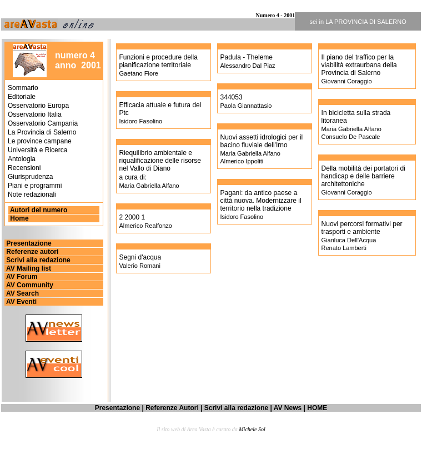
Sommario (23, 88)
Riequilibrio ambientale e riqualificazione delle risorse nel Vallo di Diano (160, 160)
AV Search (21, 293)
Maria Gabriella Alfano (149, 185)
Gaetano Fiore (138, 73)
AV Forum (20, 277)
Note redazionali (32, 194)
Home (19, 218)
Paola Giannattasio (246, 105)
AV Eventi (20, 302)
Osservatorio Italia (35, 114)
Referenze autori (31, 252)
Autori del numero (37, 210)
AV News (288, 408)
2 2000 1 (132, 217)
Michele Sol (252, 429)
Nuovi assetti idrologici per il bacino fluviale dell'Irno (261, 141)
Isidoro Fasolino (141, 121)
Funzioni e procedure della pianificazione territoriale (158, 61)
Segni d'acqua (140, 257)
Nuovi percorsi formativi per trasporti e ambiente (362, 228)
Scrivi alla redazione (37, 260)
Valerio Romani (139, 265)
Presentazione (28, 243)
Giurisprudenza (30, 177)
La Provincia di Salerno (42, 132)
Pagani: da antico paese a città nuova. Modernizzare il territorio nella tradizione (261, 200)
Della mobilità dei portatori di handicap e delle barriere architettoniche (363, 176)
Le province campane (40, 141)
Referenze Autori (172, 408)
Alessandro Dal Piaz (247, 65)
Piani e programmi (35, 185)
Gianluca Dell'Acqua (348, 240)
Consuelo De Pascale (350, 136)
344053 (231, 97)
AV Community (28, 285)
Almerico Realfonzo (145, 225)
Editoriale (22, 97)
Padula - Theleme (246, 57)
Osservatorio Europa (38, 105)
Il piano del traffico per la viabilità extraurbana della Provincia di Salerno (359, 65)
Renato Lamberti (343, 248)
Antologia (22, 159)
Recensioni (24, 168)
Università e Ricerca (37, 150)
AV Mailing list (27, 268)
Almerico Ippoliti (242, 161)
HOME (317, 408)
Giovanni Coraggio (346, 81)
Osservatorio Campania (43, 123)
